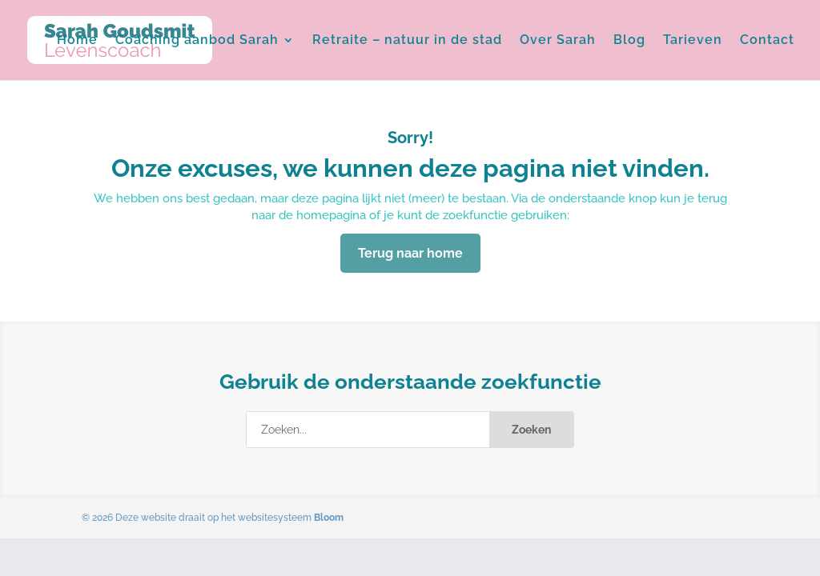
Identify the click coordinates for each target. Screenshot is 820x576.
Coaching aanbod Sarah (197, 40)
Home (77, 40)
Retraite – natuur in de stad (407, 40)
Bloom (329, 517)
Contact (767, 40)
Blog (629, 40)
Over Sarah (558, 40)
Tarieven (692, 40)
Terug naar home (410, 253)
